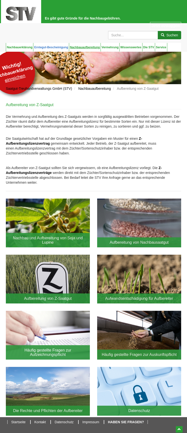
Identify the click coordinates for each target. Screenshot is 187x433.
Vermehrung (110, 47)
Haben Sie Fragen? (126, 422)
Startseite (18, 422)
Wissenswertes (130, 47)
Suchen (169, 35)
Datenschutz (64, 422)
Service (161, 47)
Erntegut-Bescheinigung (51, 47)
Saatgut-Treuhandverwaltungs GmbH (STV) (39, 89)
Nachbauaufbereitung (85, 47)
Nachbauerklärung (19, 47)
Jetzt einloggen (165, 26)
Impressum (90, 422)
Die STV (148, 47)
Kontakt (40, 422)
